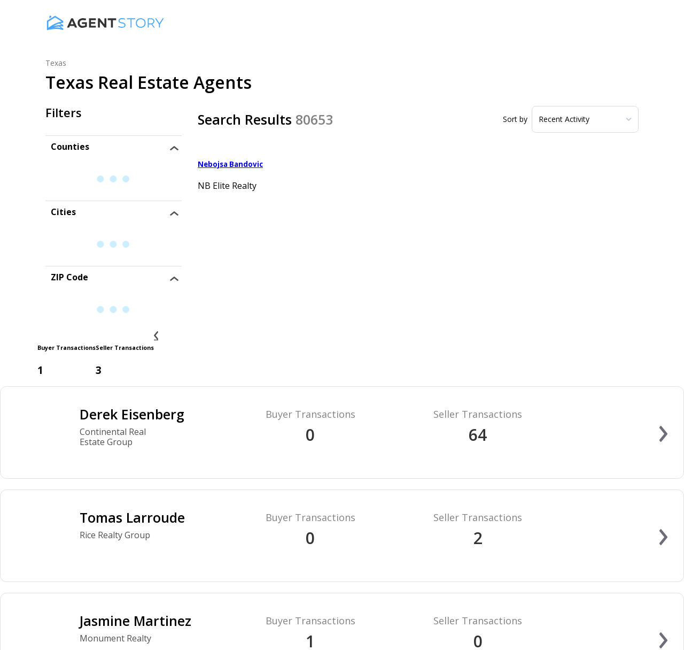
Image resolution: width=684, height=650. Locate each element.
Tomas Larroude (132, 517)
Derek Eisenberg (132, 414)
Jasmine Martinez (135, 620)
